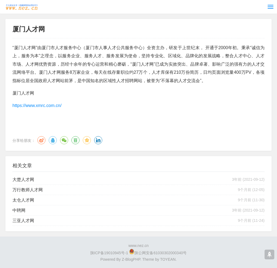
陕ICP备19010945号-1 (109, 253)
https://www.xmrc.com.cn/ (36, 105)
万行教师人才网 (27, 189)
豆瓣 (75, 140)
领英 (98, 140)
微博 (41, 140)
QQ (53, 140)
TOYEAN (168, 259)
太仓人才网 (23, 200)
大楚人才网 (23, 179)
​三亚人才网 (23, 220)
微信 (64, 140)
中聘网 (18, 210)
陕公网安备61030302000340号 (160, 253)
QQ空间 (87, 140)
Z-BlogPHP (131, 259)
